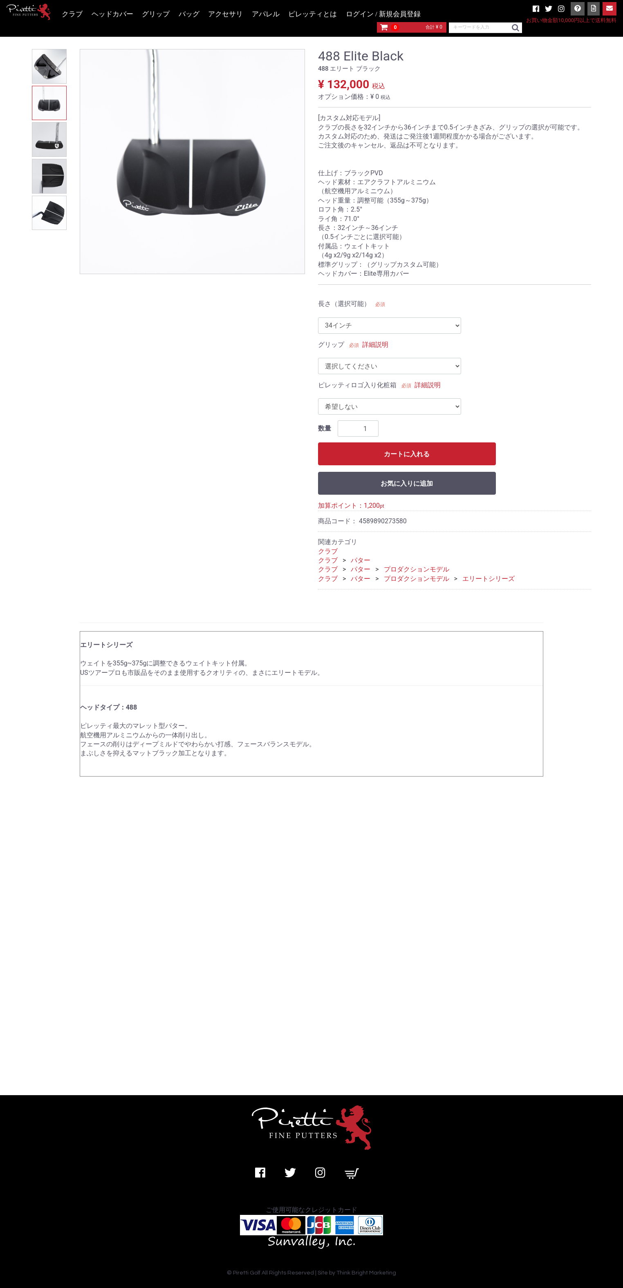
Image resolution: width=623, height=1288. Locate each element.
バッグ (189, 14)
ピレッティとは (312, 14)
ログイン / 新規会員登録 (383, 14)
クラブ (72, 14)
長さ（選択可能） (344, 304)
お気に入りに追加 (407, 483)
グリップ (156, 14)
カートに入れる (407, 454)
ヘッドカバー (112, 14)
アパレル (266, 14)
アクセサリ (225, 14)
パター (360, 560)
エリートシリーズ (488, 579)
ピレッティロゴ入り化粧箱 (357, 385)
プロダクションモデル (416, 569)
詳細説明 (375, 344)
